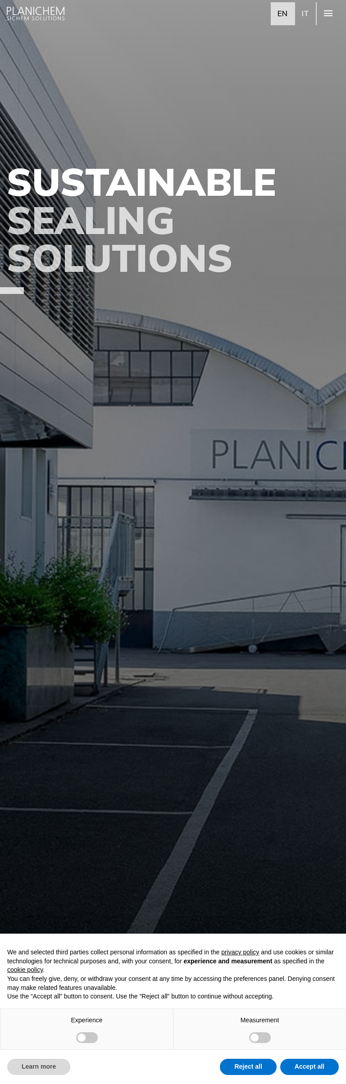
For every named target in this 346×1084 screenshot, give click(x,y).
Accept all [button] (309, 1066)
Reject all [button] (248, 1066)
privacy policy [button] (240, 952)
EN (282, 13)
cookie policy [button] (25, 969)
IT (305, 13)
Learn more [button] (39, 1066)
